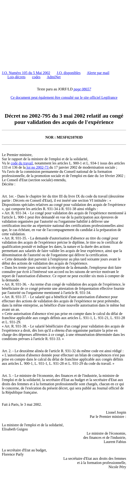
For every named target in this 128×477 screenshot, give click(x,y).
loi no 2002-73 (37, 167)
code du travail (22, 163)
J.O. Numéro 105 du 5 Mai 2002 (26, 73)
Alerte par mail (98, 73)
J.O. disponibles (69, 73)
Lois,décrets (16, 77)
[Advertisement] (65, 34)
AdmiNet (54, 77)
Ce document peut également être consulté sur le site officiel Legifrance (64, 97)
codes (36, 77)
